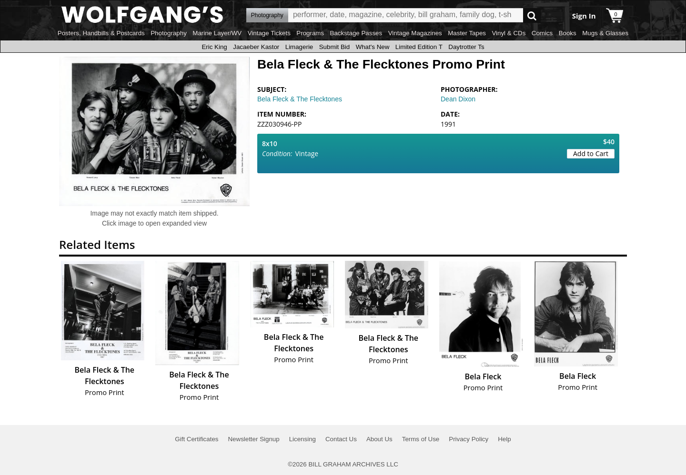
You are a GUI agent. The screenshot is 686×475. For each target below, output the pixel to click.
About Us (379, 439)
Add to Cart (590, 153)
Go (532, 15)
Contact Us (341, 439)
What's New (373, 46)
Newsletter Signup (253, 439)
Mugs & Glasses (605, 33)
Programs (310, 33)
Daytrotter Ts (466, 46)
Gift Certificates (196, 439)
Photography (169, 33)
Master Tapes (467, 33)
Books (567, 33)
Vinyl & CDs (508, 33)
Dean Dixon (458, 99)
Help (504, 439)
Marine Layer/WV (217, 33)
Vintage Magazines (415, 33)
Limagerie (299, 46)
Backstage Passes (356, 33)
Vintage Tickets (269, 33)
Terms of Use (421, 439)
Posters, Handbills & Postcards (101, 33)
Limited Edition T (419, 46)
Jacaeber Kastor (256, 46)
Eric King (214, 46)
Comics (542, 33)
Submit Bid (334, 46)
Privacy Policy (468, 439)
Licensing (302, 439)
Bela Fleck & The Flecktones (299, 99)
